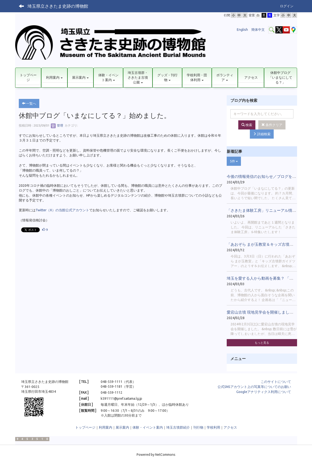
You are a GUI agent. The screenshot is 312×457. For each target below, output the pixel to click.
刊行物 (198, 427)
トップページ (85, 427)
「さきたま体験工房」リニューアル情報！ (263, 210)
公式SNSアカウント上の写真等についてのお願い (254, 387)
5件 (234, 161)
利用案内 (105, 427)
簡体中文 (258, 30)
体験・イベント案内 (148, 427)
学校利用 (213, 427)
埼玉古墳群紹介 (178, 427)
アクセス (230, 427)
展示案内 (122, 427)
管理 (57, 125)
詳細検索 (262, 134)
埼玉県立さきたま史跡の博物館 (57, 6)
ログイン (286, 6)
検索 (246, 125)
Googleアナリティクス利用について (263, 392)
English (242, 30)
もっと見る (262, 342)
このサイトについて (276, 382)
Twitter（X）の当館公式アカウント (62, 210)
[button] (54, 78)
